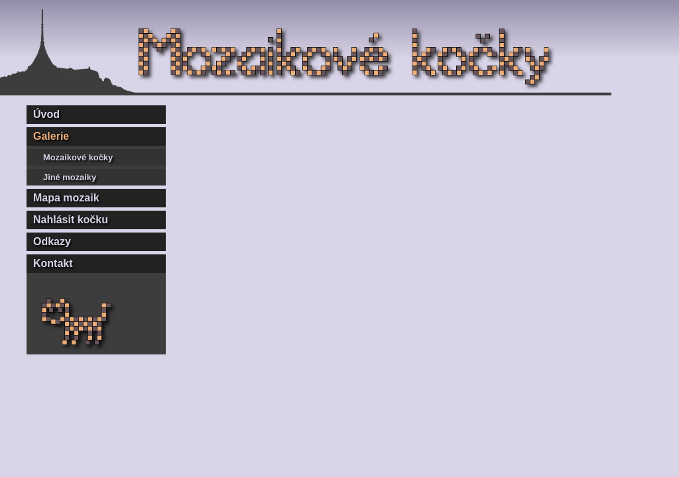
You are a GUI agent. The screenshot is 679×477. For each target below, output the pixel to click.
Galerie (51, 136)
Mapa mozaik (66, 197)
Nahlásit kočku (70, 219)
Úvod (46, 114)
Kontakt (53, 263)
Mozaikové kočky (78, 157)
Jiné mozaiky (69, 177)
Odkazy (52, 241)
